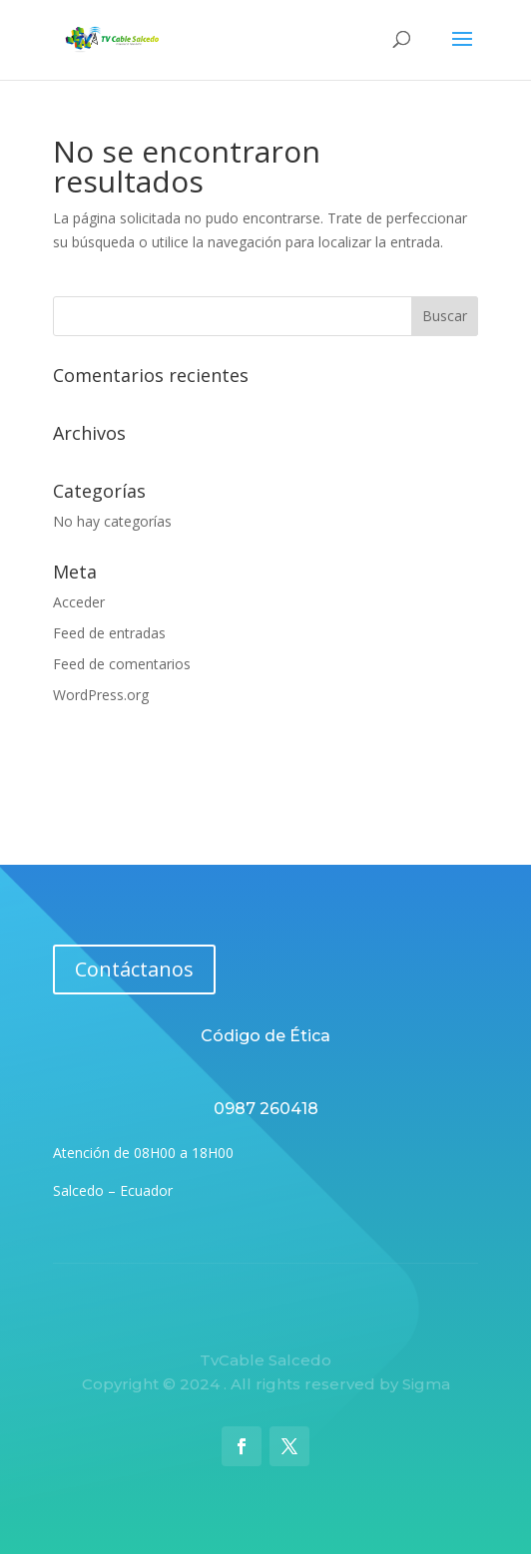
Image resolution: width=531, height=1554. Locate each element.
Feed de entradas (109, 632)
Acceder (79, 601)
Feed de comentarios (122, 663)
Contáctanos (134, 969)
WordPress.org (101, 694)
